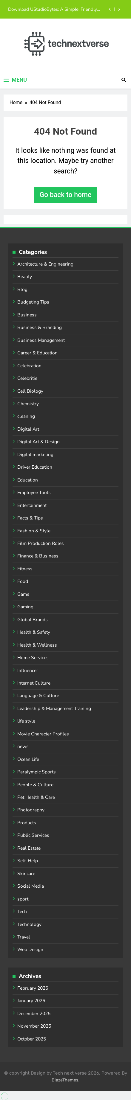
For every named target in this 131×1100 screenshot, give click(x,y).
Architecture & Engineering (45, 264)
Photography (30, 810)
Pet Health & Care (36, 797)
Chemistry (28, 403)
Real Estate (29, 848)
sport (22, 899)
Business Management (41, 340)
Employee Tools (34, 492)
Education (27, 480)
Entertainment (32, 505)
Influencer (27, 670)
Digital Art (28, 429)
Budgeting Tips (33, 302)
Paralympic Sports (36, 772)
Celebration (29, 365)
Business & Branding (39, 327)
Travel (23, 937)
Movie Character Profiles (43, 734)
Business (27, 315)
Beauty (24, 276)
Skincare (26, 873)
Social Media (30, 886)
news (23, 746)
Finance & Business (37, 556)
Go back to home (66, 195)
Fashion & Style (33, 531)
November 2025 (34, 1026)
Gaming (25, 607)
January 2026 (31, 1000)
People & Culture (35, 784)
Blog (22, 289)
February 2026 (32, 988)
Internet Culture (33, 683)
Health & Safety (33, 632)
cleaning (26, 416)
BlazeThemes (65, 1080)
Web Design (30, 949)
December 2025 (33, 1013)
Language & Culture (38, 695)
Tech (22, 911)
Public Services (33, 835)
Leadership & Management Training (54, 708)
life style (26, 721)
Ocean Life (28, 759)
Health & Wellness (37, 645)
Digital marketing (35, 454)
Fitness (25, 569)
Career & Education (37, 353)
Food (22, 581)
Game (23, 594)
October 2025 (31, 1039)
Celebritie (27, 378)
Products (26, 822)
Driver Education (34, 467)
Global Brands (32, 619)
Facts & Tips (30, 518)
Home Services (33, 657)
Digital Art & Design (38, 441)
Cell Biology (30, 391)
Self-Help (27, 860)
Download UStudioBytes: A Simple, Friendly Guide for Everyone (52, 9)
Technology (29, 924)
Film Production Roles (40, 543)
